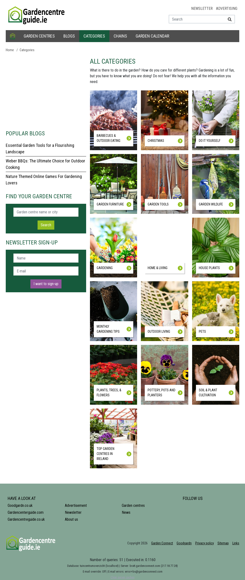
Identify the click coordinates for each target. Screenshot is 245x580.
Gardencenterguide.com (26, 512)
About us (71, 519)
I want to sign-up (45, 284)
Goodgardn (184, 543)
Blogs (69, 36)
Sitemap (223, 543)
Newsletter (202, 8)
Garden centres (39, 36)
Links (235, 543)
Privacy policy (204, 543)
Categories (94, 36)
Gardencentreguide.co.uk (26, 519)
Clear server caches (122, 577)
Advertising (226, 8)
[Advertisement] (46, 90)
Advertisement (76, 505)
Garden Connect (162, 543)
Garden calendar (152, 36)
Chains (120, 36)
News (126, 512)
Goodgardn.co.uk (20, 505)
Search (46, 225)
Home (10, 50)
